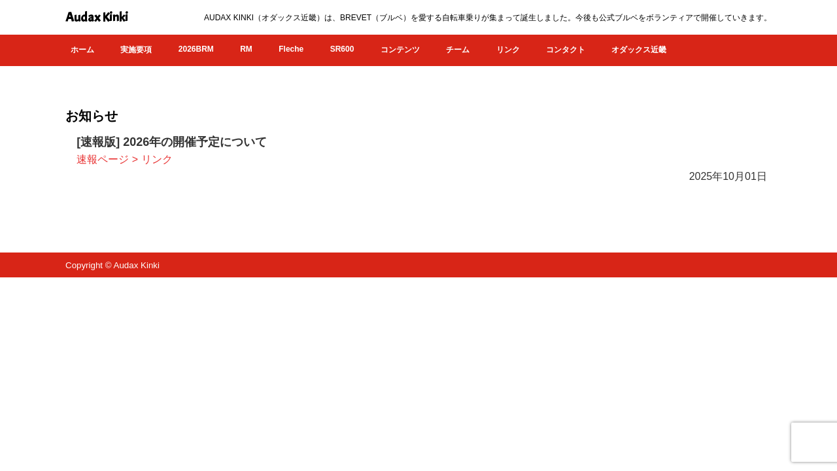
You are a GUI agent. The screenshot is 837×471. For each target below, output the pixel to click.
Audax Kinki (96, 17)
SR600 (342, 49)
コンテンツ (400, 49)
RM (246, 49)
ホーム (82, 49)
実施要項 (136, 49)
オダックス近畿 (638, 49)
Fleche (291, 49)
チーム (458, 49)
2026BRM (196, 49)
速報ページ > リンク (124, 159)
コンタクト (565, 49)
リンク (508, 49)
